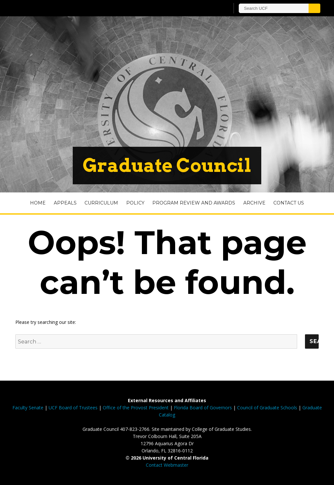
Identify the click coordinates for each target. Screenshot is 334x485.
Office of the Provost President (136, 407)
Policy (135, 203)
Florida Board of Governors (203, 407)
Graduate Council (167, 165)
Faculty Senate (27, 407)
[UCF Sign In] (208, 8)
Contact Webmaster (167, 465)
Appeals (65, 203)
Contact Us (288, 203)
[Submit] (314, 8)
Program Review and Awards (193, 203)
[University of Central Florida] (62, 8)
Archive (254, 203)
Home (38, 203)
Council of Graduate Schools (267, 407)
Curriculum (101, 203)
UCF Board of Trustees (73, 407)
